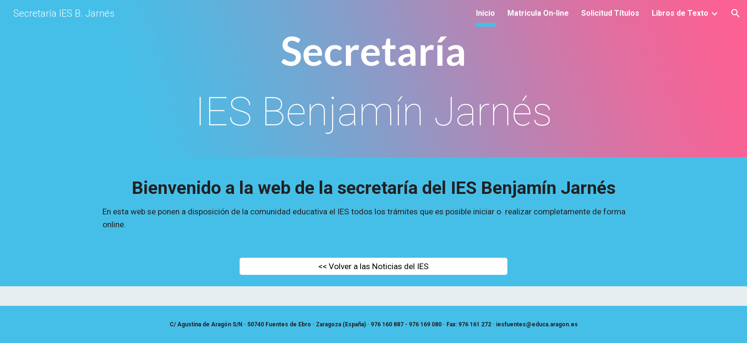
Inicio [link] (485, 13)
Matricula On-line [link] (538, 13)
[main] (373, 81)
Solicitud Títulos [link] (610, 13)
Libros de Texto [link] (680, 13)
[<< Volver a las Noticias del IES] (373, 266)
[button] (735, 13)
